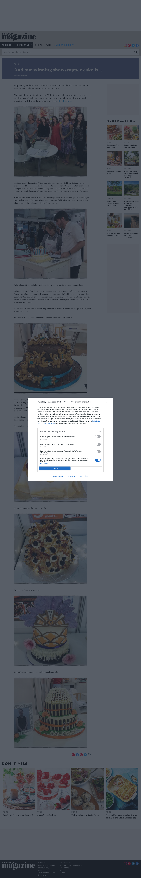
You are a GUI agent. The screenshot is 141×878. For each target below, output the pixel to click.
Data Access (70, 476)
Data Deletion (58, 476)
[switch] (98, 436)
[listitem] (70, 432)
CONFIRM (54, 468)
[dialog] (70, 439)
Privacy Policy (83, 476)
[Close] (109, 402)
